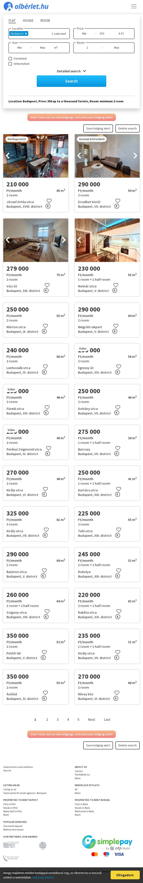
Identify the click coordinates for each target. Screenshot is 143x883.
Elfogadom (125, 875)
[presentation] (7, 156)
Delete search (127, 128)
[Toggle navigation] (134, 6)
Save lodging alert (98, 128)
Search (71, 81)
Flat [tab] (12, 20)
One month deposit (12, 826)
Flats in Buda (81, 804)
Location (17, 28)
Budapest (19, 33)
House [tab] (28, 20)
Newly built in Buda (84, 811)
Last (107, 719)
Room (81, 43)
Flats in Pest (9, 804)
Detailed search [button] (71, 71)
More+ (78, 778)
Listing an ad (9, 789)
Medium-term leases (13, 829)
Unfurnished (21, 64)
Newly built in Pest (12, 811)
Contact (79, 771)
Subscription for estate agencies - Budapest (25, 793)
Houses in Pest (10, 807)
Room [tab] (45, 20)
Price (80, 28)
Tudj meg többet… (44, 877)
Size (15, 43)
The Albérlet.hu (82, 774)
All (76, 789)
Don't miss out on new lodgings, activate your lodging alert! (72, 117)
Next (91, 719)
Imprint (7, 770)
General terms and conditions (18, 767)
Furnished (20, 58)
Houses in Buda (82, 807)
